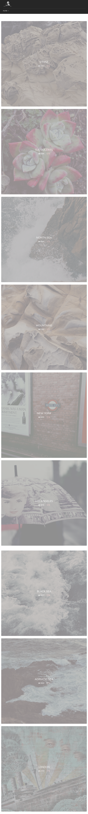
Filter (5, 11)
